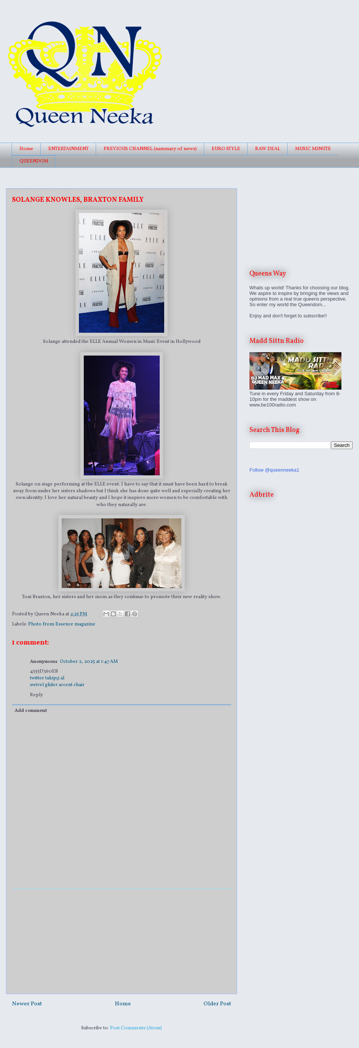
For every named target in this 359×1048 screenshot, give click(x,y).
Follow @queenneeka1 (274, 470)
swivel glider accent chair (57, 685)
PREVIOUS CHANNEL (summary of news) (150, 149)
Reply (36, 695)
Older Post (217, 1004)
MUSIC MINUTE (313, 149)
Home (26, 149)
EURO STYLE (226, 149)
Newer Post (27, 1004)
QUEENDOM (33, 161)
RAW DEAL (267, 149)
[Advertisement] (121, 941)
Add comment (31, 710)
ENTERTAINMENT (68, 149)
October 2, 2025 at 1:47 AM (89, 661)
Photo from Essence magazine (61, 624)
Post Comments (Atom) (136, 1028)
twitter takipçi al (47, 678)
